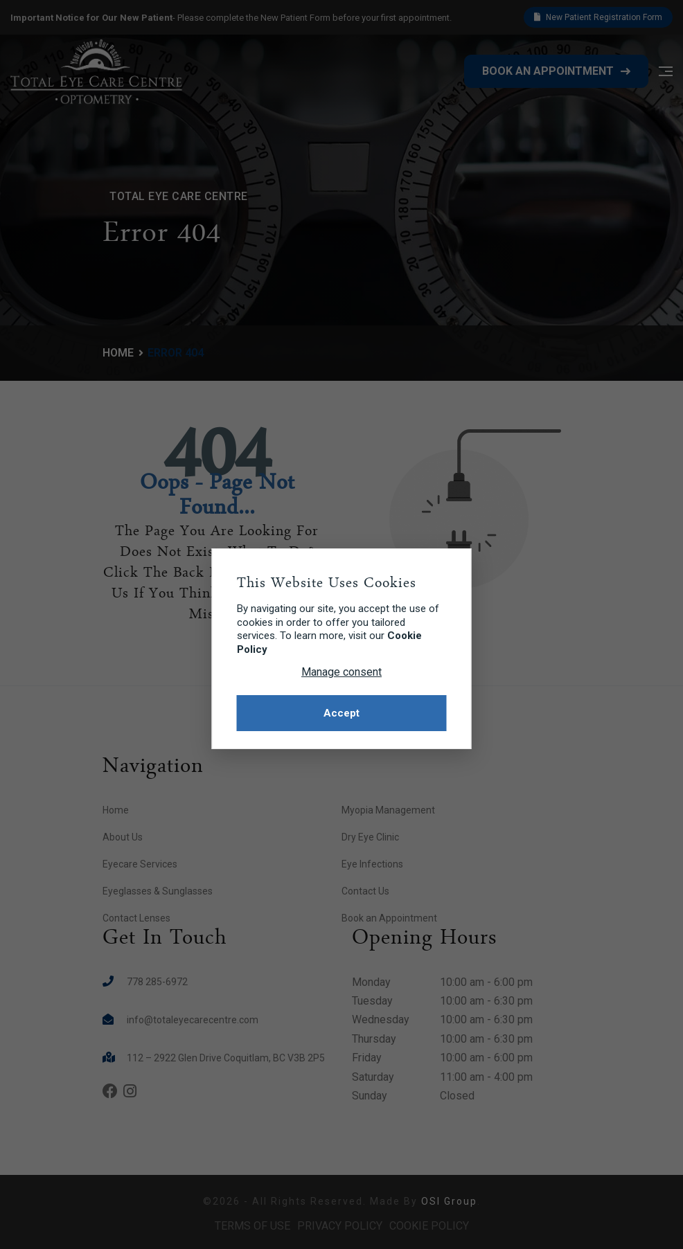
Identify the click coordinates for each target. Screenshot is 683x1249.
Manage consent (341, 672)
